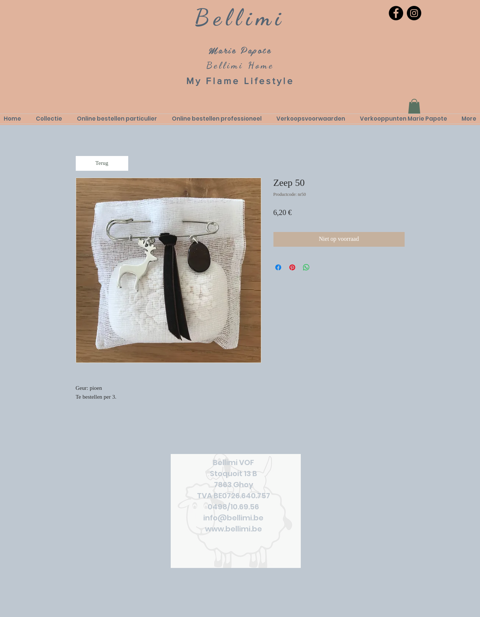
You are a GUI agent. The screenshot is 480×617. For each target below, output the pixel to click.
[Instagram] (414, 13)
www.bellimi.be (233, 529)
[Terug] (102, 163)
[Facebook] (396, 13)
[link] (414, 106)
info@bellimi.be (233, 518)
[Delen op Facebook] (278, 267)
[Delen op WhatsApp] (306, 267)
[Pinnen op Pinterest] (292, 267)
